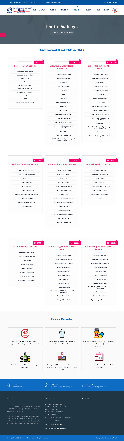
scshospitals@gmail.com (57, 424)
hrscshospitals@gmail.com (57, 428)
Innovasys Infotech (111, 438)
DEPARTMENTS (65, 10)
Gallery (89, 10)
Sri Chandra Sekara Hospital (27, 438)
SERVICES (78, 10)
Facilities (53, 10)
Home (34, 10)
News (98, 10)
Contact (106, 10)
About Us (43, 10)
